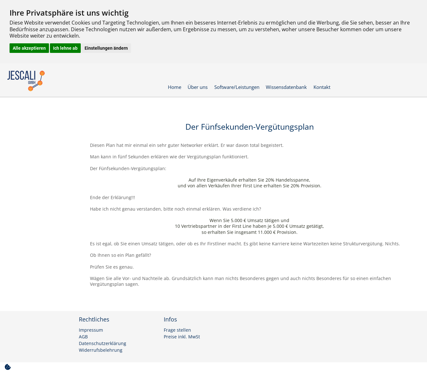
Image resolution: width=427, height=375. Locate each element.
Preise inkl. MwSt (182, 337)
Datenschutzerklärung (102, 343)
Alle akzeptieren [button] (29, 48)
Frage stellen (177, 330)
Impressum (91, 330)
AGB (83, 337)
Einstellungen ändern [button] (106, 48)
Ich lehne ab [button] (65, 48)
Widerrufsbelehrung (100, 350)
